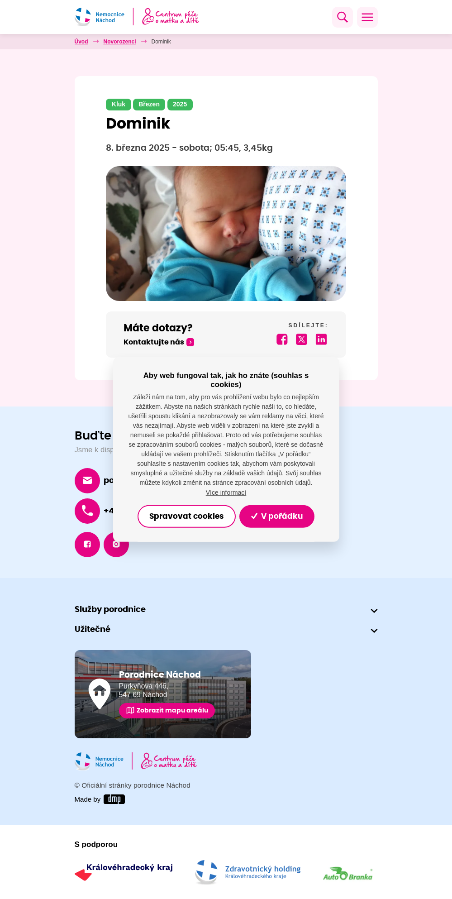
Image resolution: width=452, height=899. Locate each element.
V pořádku (276, 516)
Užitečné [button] (92, 629)
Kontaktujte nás (154, 342)
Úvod (81, 41)
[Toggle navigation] (367, 17)
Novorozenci (120, 41)
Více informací (226, 492)
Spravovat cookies (186, 516)
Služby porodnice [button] (110, 609)
